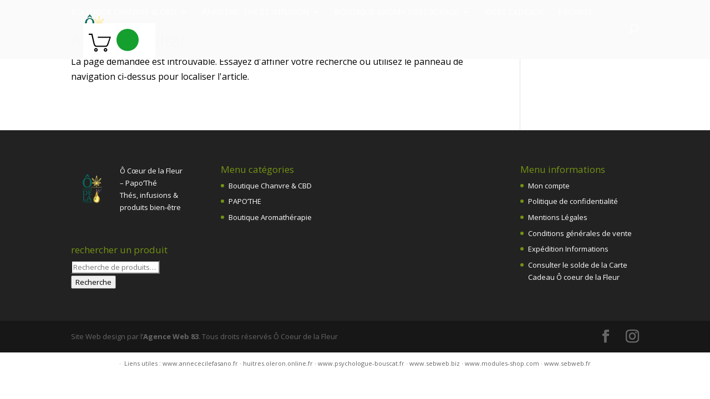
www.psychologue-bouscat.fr (361, 363)
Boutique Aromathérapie (270, 217)
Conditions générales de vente (580, 233)
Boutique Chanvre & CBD (270, 186)
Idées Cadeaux (514, 12)
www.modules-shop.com (502, 363)
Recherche (93, 282)
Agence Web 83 (171, 336)
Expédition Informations (568, 249)
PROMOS (575, 12)
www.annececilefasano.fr (200, 363)
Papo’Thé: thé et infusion (255, 12)
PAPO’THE (245, 201)
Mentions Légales (557, 217)
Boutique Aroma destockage (396, 12)
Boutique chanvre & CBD (123, 12)
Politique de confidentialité (573, 201)
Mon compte (549, 186)
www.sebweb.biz (434, 363)
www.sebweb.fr (567, 363)
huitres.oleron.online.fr (278, 363)
